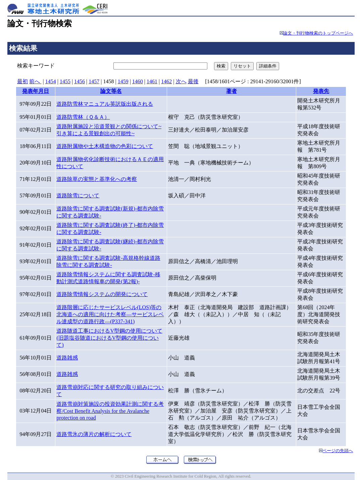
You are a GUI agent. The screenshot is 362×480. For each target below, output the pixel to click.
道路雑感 (67, 358)
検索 (221, 65)
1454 (50, 81)
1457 (94, 81)
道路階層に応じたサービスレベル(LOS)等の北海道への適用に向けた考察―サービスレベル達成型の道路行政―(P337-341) (110, 314)
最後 (193, 81)
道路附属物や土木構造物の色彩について (104, 146)
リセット (242, 65)
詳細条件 (267, 65)
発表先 (321, 91)
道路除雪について (77, 195)
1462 (166, 81)
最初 (22, 81)
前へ (35, 81)
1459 (123, 81)
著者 (231, 91)
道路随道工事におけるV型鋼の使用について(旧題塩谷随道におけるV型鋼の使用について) (109, 338)
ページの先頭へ (337, 450)
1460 (137, 81)
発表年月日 (35, 91)
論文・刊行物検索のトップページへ (318, 33)
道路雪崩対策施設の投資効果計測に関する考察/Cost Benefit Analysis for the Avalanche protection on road (110, 411)
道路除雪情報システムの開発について (102, 294)
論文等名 (111, 91)
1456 (79, 81)
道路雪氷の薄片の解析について (94, 434)
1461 (152, 81)
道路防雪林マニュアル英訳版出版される (104, 104)
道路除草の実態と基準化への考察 (96, 179)
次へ (181, 81)
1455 (65, 81)
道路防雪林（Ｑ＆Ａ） (83, 117)
